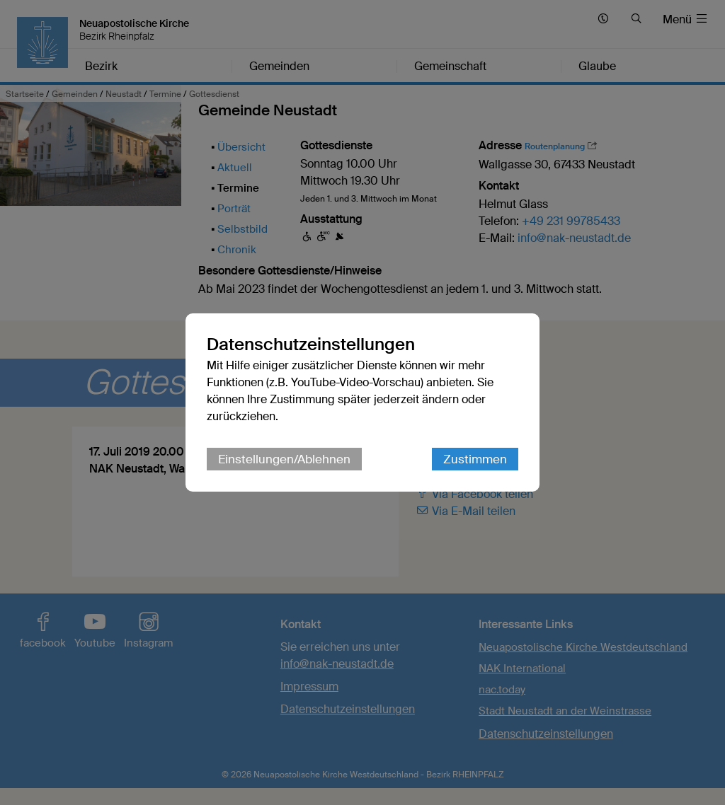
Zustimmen (475, 459)
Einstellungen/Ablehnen (284, 459)
